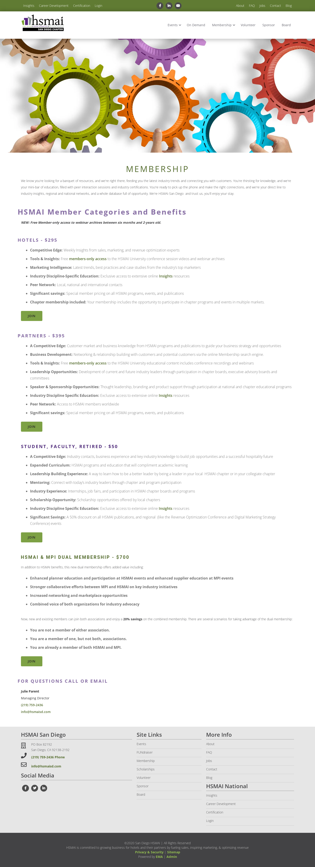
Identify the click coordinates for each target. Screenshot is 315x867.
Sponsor (268, 25)
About (240, 5)
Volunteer (248, 25)
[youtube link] (178, 5)
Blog (289, 5)
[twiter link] (34, 788)
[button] (173, 25)
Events (173, 25)
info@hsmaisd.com (36, 712)
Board (286, 25)
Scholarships (146, 769)
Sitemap (173, 852)
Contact (275, 5)
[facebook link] (160, 5)
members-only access (88, 258)
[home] (42, 23)
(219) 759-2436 (32, 705)
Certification (81, 5)
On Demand (196, 25)
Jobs (262, 5)
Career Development (54, 5)
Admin (171, 856)
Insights (28, 5)
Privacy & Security (149, 852)
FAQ (252, 5)
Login (98, 5)
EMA (159, 856)
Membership (222, 25)
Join (32, 316)
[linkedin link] (169, 5)
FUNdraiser (145, 752)
